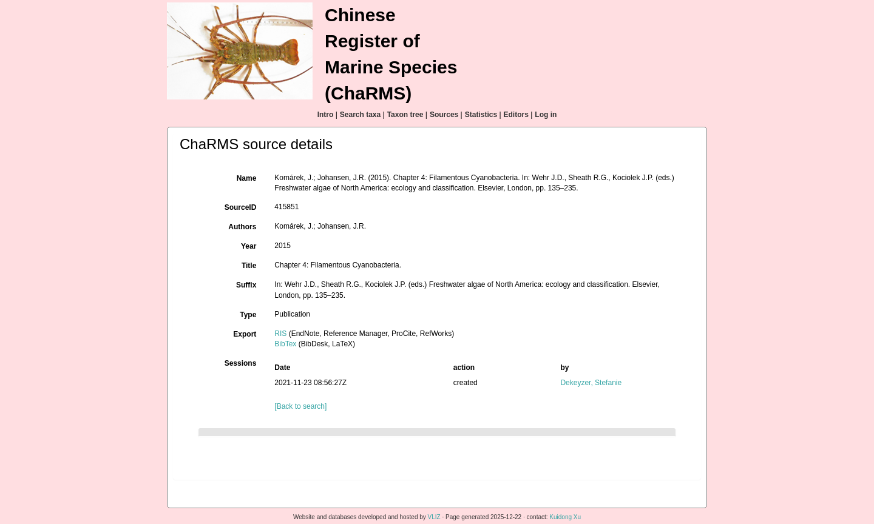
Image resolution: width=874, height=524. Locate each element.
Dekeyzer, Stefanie (591, 382)
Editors (516, 114)
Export (244, 334)
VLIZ (434, 517)
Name (247, 178)
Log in (546, 114)
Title (249, 265)
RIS (280, 333)
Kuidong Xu (565, 517)
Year (248, 246)
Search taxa (360, 114)
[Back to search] (300, 406)
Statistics (481, 114)
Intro (325, 114)
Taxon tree (405, 114)
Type (248, 315)
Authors (242, 227)
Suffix (246, 285)
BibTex (285, 344)
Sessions (241, 363)
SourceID (241, 207)
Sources (444, 114)
